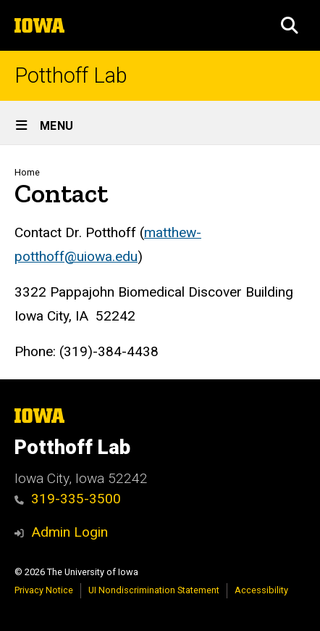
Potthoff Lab (70, 75)
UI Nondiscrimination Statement (153, 590)
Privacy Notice (43, 590)
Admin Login (69, 532)
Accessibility (261, 590)
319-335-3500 (67, 498)
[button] (289, 25)
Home (27, 172)
